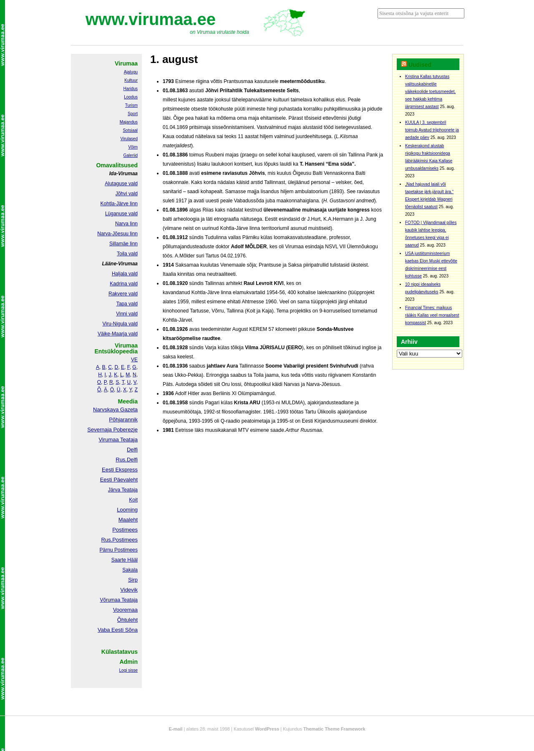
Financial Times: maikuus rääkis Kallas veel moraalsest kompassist (432, 315)
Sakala (130, 570)
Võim (133, 147)
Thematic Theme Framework (334, 728)
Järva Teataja (123, 490)
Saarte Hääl (124, 560)
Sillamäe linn (123, 244)
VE (134, 360)
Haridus (130, 88)
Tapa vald (127, 304)
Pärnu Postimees (119, 550)
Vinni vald (127, 314)
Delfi (132, 449)
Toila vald (127, 254)
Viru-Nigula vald (120, 324)
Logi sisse (128, 670)
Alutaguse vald (121, 183)
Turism (131, 105)
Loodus (131, 97)
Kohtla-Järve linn (119, 204)
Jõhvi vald (127, 194)
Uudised (419, 64)
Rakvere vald (123, 294)
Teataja (129, 600)
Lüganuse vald (121, 214)
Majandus (129, 122)
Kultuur (131, 80)
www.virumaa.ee (151, 19)
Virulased (129, 138)
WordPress (267, 728)
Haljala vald (125, 274)
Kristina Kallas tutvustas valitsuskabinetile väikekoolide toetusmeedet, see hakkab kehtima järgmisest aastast (430, 91)
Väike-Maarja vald (118, 334)
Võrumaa (110, 600)
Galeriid (130, 155)
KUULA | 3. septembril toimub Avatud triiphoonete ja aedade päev (432, 130)
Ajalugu (131, 72)
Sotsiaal (130, 130)
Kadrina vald (124, 284)
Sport (133, 113)
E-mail (175, 728)
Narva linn (126, 224)
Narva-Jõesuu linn (117, 234)
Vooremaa (125, 610)
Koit (133, 500)
